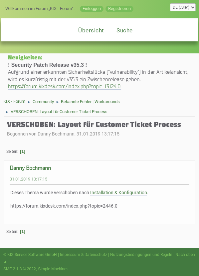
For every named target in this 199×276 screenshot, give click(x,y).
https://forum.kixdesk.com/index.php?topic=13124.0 (64, 86)
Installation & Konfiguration (118, 193)
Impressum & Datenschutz (83, 254)
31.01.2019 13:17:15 (28, 179)
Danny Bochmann (30, 168)
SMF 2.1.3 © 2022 (19, 269)
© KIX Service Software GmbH (30, 254)
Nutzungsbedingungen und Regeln (141, 254)
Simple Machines (53, 269)
